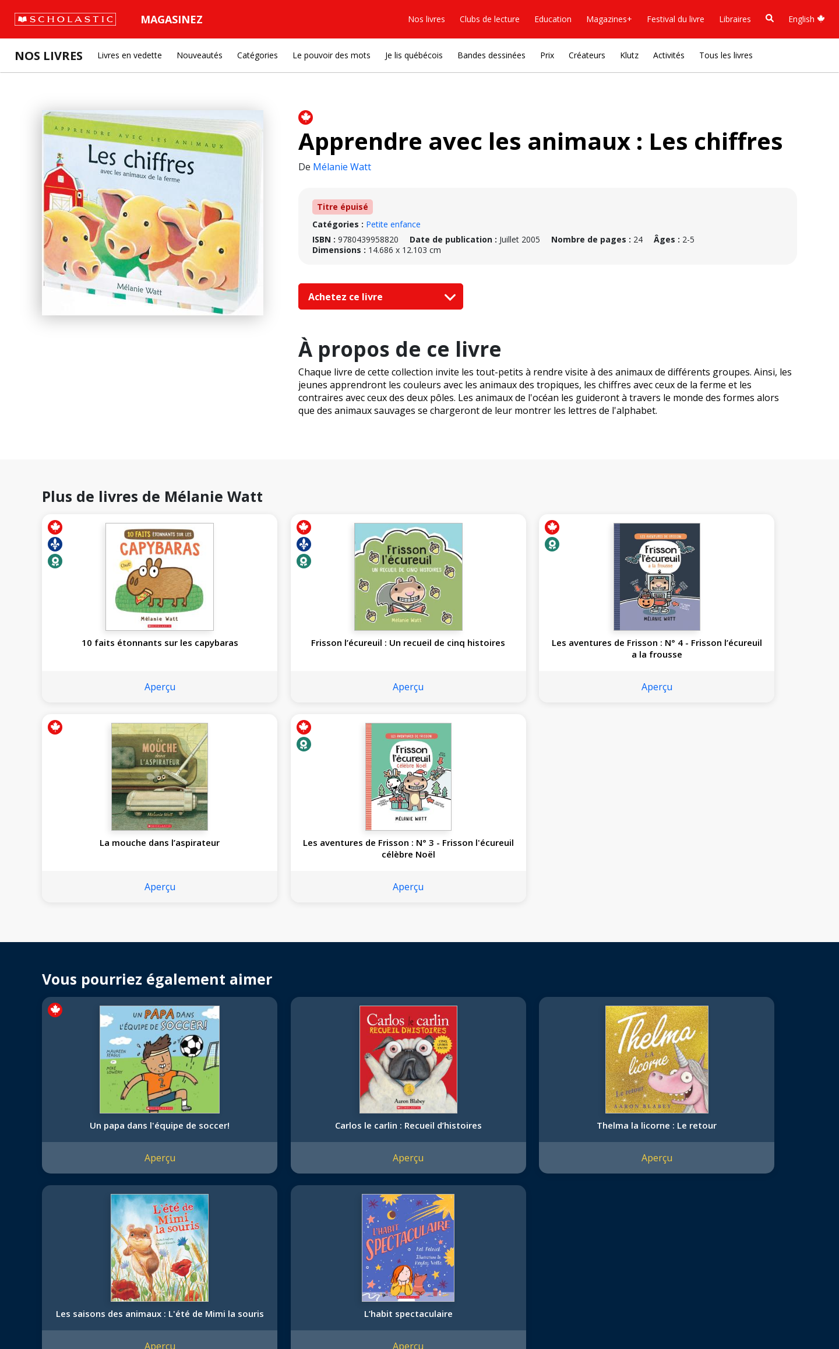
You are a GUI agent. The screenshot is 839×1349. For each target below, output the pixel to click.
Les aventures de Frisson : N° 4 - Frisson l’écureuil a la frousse (417, 654)
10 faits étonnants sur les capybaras (112, 648)
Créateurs (587, 55)
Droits (167, 1102)
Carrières (38, 1214)
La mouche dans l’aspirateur (570, 648)
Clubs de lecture (490, 18)
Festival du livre (675, 18)
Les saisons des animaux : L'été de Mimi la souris (571, 942)
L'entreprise (43, 1102)
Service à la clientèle (281, 1120)
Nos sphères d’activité (62, 1130)
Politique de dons (53, 1172)
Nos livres (426, 18)
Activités (669, 55)
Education (553, 18)
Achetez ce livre (379, 296)
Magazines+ (609, 18)
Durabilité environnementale (74, 1200)
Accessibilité (43, 1158)
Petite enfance (393, 224)
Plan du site (43, 1314)
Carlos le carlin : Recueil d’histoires (265, 942)
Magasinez (171, 19)
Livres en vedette (129, 55)
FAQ (164, 1130)
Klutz (629, 55)
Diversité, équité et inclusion (74, 1144)
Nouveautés (200, 55)
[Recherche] (770, 18)
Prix (547, 55)
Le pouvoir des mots (331, 55)
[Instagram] (249, 1104)
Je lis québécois (414, 55)
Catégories (257, 55)
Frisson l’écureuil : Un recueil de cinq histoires (265, 648)
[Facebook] (271, 1104)
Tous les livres (726, 55)
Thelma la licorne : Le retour (417, 942)
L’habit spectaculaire (723, 937)
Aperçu (111, 698)
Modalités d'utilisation (222, 1314)
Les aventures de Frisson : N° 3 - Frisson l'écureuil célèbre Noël (723, 654)
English (806, 18)
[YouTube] (293, 1104)
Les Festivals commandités (72, 1186)
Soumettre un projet (59, 1228)
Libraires (735, 18)
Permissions (179, 1116)
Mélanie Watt (342, 166)
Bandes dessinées (491, 55)
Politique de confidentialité (122, 1314)
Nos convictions (51, 1116)
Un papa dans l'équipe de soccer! (111, 942)
